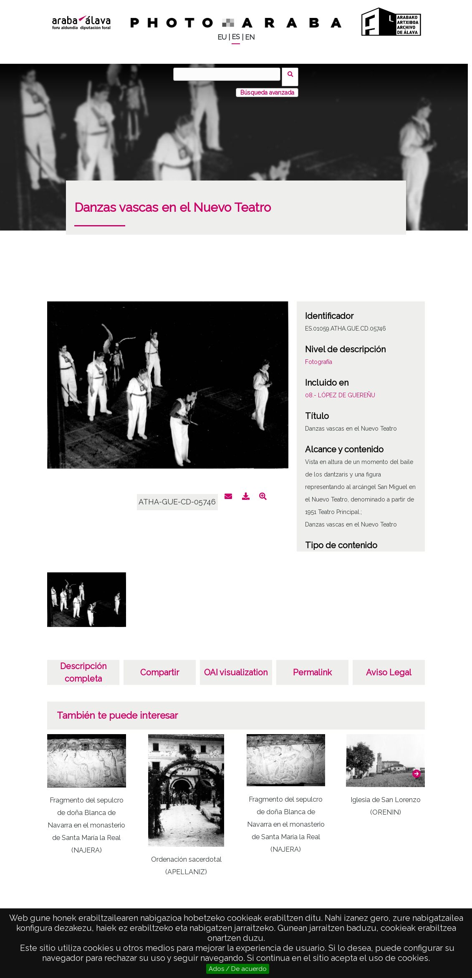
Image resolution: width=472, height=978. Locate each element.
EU (222, 37)
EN (250, 37)
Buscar (293, 74)
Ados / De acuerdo (238, 969)
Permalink (312, 667)
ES (236, 37)
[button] (416, 768)
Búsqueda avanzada (267, 87)
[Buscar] (229, 74)
